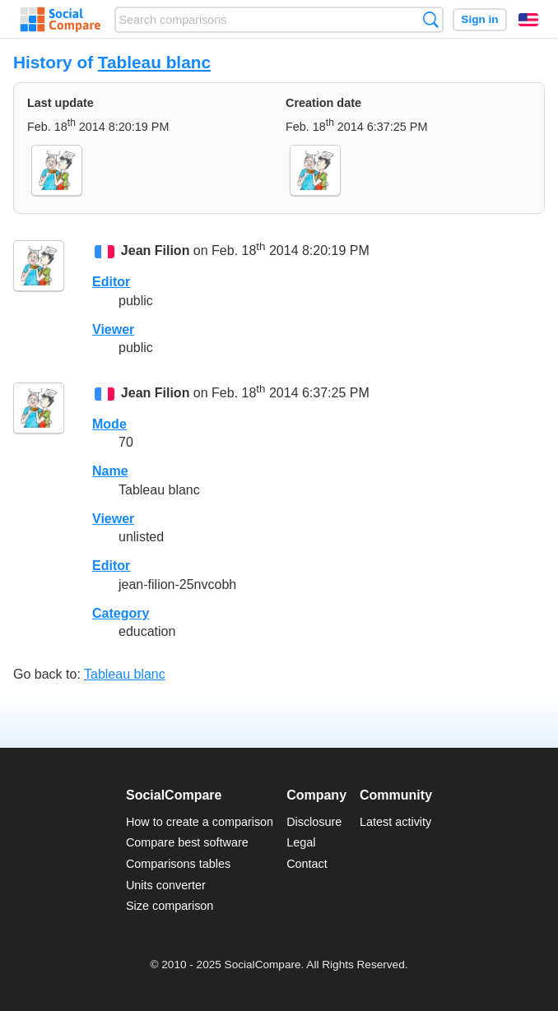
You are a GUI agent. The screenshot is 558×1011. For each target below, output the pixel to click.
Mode (109, 424)
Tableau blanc (154, 62)
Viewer (113, 329)
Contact (307, 863)
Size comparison (169, 905)
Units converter (166, 885)
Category (120, 613)
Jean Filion (155, 250)
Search (431, 19)
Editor (111, 282)
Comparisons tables (178, 863)
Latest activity (395, 821)
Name (110, 471)
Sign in (479, 19)
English (528, 19)
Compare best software (187, 842)
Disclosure (314, 821)
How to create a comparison (199, 821)
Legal (300, 842)
